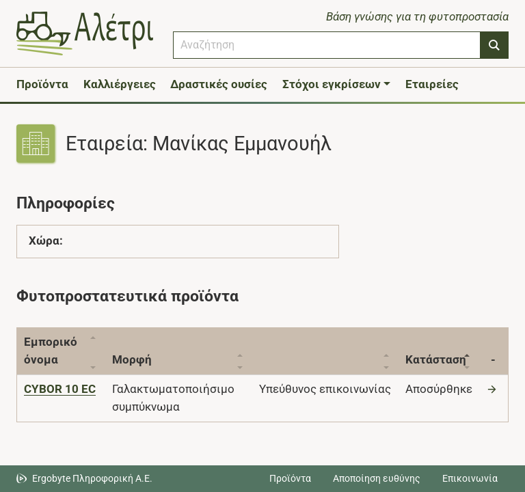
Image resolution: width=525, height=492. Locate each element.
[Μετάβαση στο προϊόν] (493, 389)
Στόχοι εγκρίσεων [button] (331, 84)
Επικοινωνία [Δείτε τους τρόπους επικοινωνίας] (470, 478)
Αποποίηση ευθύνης (376, 478)
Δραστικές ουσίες (218, 84)
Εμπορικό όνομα (50, 350)
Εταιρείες (432, 84)
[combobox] (327, 45)
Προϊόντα (42, 84)
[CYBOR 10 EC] (60, 389)
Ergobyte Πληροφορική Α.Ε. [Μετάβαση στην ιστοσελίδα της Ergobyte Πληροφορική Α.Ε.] (92, 478)
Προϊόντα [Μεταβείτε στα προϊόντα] (290, 478)
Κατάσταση (435, 359)
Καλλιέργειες (119, 84)
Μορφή (132, 359)
